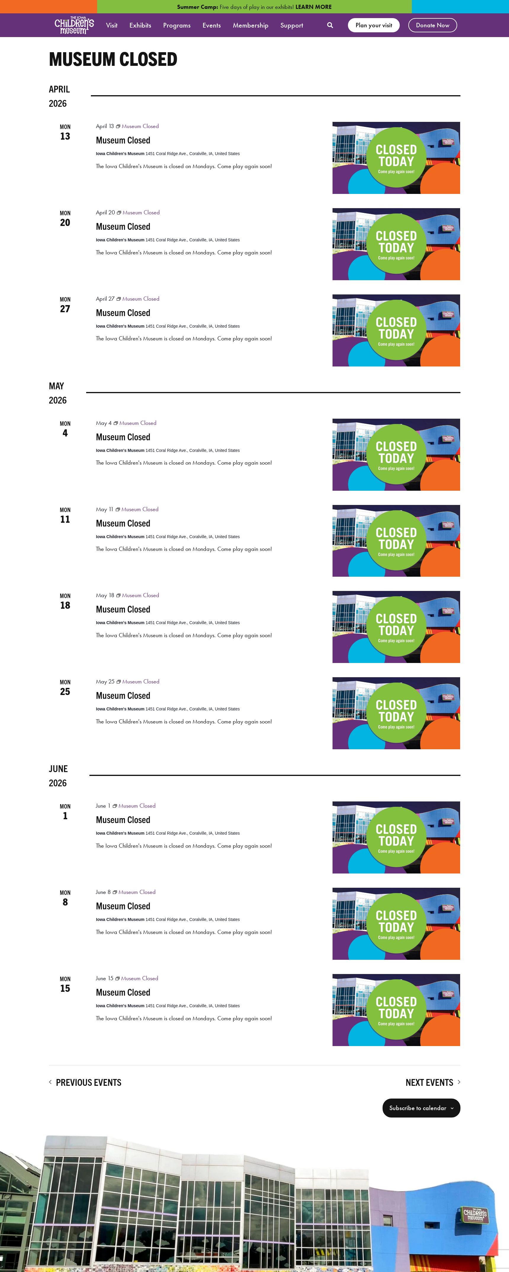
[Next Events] (433, 1085)
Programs (177, 25)
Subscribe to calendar (417, 1111)
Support (291, 25)
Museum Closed (123, 142)
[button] (330, 25)
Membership (251, 25)
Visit (112, 25)
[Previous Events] (85, 1085)
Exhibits (140, 25)
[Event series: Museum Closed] (137, 129)
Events (212, 25)
